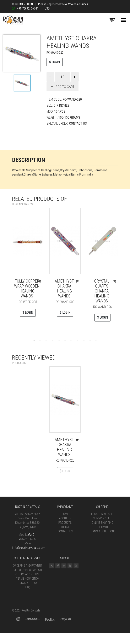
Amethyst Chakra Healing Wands (64, 288)
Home (65, 514)
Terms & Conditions (102, 531)
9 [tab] (84, 341)
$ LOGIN (54, 62)
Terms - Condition (27, 578)
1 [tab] (34, 341)
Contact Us (78, 123)
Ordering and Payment (27, 565)
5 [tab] (59, 341)
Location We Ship (102, 514)
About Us (65, 518)
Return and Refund (27, 574)
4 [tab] (52, 341)
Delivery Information (27, 570)
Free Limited (102, 527)
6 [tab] (65, 341)
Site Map (65, 527)
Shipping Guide (102, 518)
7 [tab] (71, 341)
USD (47, 8)
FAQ (27, 587)
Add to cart (65, 87)
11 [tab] (96, 341)
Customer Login (22, 4)
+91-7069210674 (24, 8)
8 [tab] (77, 341)
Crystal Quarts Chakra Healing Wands (101, 291)
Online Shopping (102, 522)
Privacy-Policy (27, 583)
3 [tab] (46, 341)
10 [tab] (90, 341)
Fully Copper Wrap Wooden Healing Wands (27, 288)
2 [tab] (40, 341)
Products (65, 522)
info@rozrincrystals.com (28, 547)
